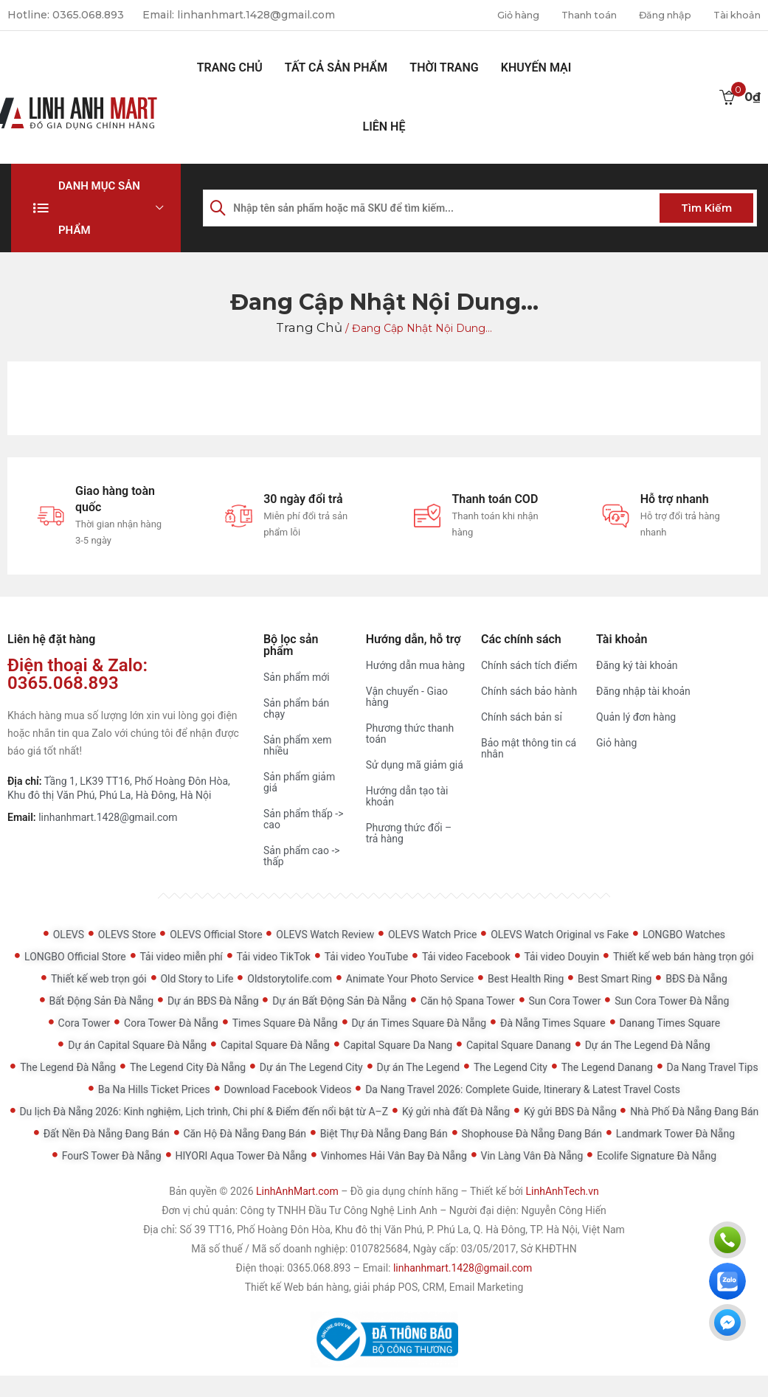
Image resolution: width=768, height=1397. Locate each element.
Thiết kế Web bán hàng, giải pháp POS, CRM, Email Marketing (384, 1286)
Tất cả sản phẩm (336, 67)
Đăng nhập (655, 14)
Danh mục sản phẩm (99, 207)
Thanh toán (572, 14)
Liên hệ (384, 126)
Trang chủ (230, 67)
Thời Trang (443, 67)
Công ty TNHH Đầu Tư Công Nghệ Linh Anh (339, 1210)
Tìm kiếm (706, 207)
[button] (96, 207)
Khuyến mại (536, 67)
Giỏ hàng (495, 14)
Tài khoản (734, 14)
